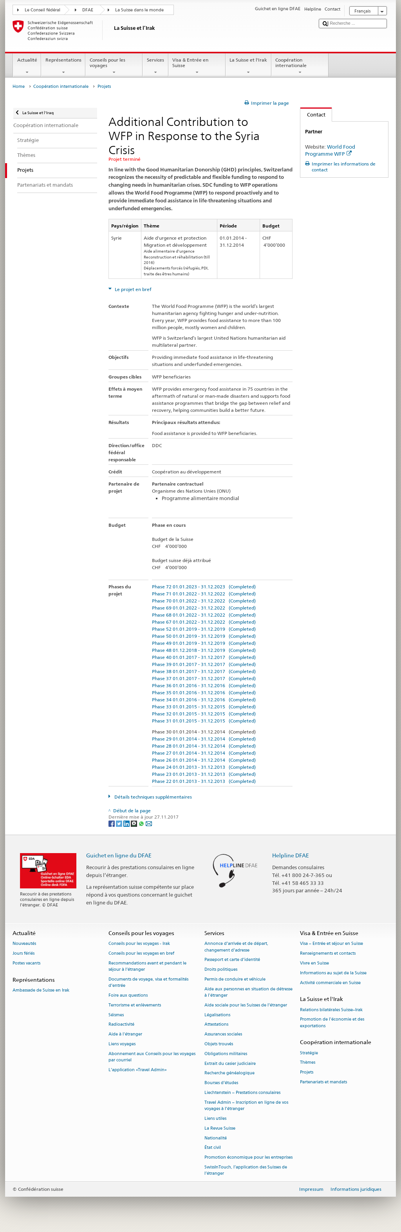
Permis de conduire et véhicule (235, 979)
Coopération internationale (300, 66)
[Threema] (134, 823)
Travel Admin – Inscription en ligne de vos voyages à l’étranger (246, 1105)
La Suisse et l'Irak (248, 66)
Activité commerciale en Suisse (330, 982)
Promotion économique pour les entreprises (248, 1157)
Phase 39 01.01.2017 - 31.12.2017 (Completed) (204, 664)
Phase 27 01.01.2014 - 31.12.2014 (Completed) (204, 752)
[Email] (149, 823)
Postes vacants (26, 963)
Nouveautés (24, 943)
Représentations (63, 66)
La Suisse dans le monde (139, 10)
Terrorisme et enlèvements (134, 1005)
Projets (306, 1072)
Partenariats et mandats (323, 1082)
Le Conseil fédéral (42, 10)
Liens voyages (121, 1043)
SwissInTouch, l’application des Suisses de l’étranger (245, 1170)
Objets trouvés (218, 1043)
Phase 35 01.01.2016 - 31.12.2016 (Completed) (204, 692)
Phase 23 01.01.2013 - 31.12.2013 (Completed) (204, 774)
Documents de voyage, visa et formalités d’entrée (148, 982)
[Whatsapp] (142, 823)
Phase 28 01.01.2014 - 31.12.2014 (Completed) (204, 745)
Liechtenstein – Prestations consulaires (242, 1092)
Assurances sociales (223, 1034)
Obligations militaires (225, 1053)
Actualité (27, 66)
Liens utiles (215, 1118)
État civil (212, 1147)
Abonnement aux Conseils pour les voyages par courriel (151, 1057)
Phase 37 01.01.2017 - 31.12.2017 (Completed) (204, 678)
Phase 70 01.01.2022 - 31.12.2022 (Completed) (204, 600)
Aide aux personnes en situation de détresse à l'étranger (248, 992)
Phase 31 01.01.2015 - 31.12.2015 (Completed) (204, 720)
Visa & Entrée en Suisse (197, 66)
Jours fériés (23, 953)
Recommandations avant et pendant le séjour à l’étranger (147, 966)
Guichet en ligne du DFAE (119, 855)
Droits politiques (220, 969)
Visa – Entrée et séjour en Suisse (331, 943)
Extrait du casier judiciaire (230, 1063)
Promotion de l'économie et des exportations (332, 1022)
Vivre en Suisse (314, 963)
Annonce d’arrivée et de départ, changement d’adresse (236, 947)
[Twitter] (119, 823)
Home (19, 86)
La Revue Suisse (219, 1128)
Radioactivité (121, 1024)
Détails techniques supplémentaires (152, 797)
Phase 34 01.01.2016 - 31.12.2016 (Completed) (204, 699)
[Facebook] (112, 823)
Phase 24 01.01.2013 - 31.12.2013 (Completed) (204, 767)
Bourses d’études (221, 1083)
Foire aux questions (128, 995)
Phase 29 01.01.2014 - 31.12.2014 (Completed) (204, 738)
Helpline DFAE (290, 855)
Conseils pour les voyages (114, 66)
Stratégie (309, 1052)
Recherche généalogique (229, 1073)
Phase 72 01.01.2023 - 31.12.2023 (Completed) (204, 586)
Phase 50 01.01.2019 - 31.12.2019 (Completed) (204, 636)
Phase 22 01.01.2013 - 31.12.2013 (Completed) (204, 781)
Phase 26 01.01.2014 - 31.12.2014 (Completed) (204, 759)
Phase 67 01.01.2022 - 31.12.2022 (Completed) (204, 621)
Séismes (116, 1014)
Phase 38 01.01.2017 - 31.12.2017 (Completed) (204, 671)
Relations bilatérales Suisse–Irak (331, 1009)
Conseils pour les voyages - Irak (139, 943)
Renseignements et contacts (328, 953)
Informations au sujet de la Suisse (333, 972)
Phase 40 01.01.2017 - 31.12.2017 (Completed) (204, 657)
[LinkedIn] (127, 823)
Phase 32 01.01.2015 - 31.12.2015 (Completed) (204, 713)
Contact (312, 114)
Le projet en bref (133, 289)
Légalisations (217, 1014)
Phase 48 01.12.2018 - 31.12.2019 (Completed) (204, 650)
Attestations (216, 1024)
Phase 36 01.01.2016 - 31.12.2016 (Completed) (204, 685)
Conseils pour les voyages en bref (141, 953)
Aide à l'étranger (125, 1034)
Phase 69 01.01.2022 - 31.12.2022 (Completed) (204, 607)
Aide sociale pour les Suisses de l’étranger (245, 1005)
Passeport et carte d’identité (232, 960)
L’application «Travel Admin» (137, 1069)
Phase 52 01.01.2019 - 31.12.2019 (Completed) (204, 628)
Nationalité (215, 1138)
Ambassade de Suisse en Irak (41, 990)
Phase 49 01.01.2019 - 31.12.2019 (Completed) (204, 643)
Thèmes (307, 1062)
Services (155, 66)
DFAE (87, 10)
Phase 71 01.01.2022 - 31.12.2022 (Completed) (204, 593)
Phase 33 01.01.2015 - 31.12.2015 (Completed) (204, 706)
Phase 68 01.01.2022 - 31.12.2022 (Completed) (204, 614)
